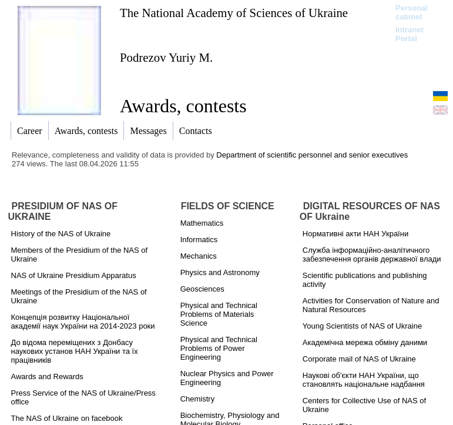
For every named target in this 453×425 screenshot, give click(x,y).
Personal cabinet (411, 12)
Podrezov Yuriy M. (166, 57)
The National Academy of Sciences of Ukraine (234, 12)
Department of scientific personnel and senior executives (312, 154)
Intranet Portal (409, 34)
